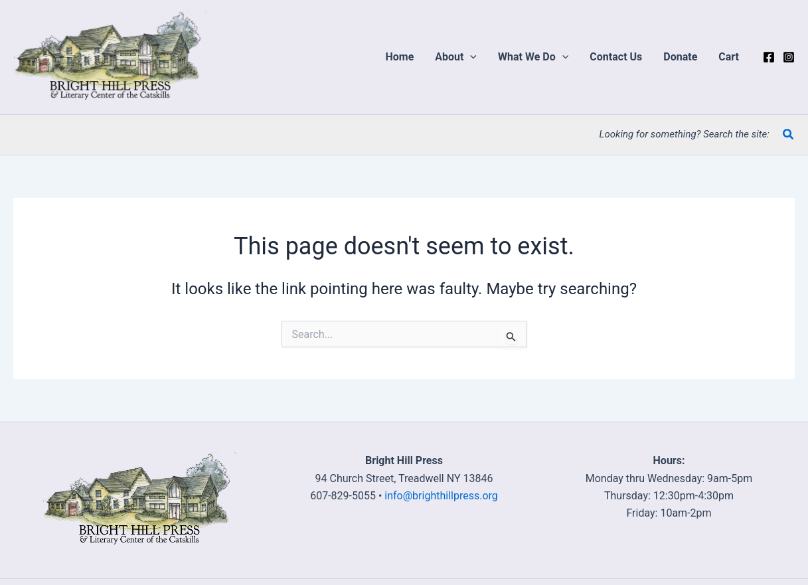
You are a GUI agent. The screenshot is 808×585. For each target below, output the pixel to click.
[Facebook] (769, 57)
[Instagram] (789, 57)
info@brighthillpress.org (440, 495)
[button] (455, 57)
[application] (470, 57)
